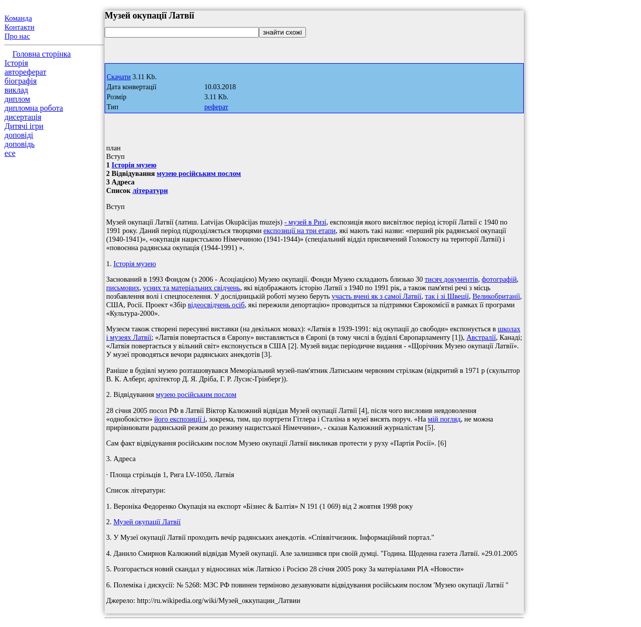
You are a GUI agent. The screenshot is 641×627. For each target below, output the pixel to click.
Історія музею (134, 165)
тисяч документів (451, 279)
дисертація (23, 117)
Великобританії (496, 296)
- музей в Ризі (305, 222)
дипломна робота (34, 108)
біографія (21, 81)
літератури (150, 190)
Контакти (20, 27)
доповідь (20, 144)
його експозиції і (179, 419)
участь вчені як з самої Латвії (376, 296)
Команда (18, 18)
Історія (16, 63)
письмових (122, 288)
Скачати (119, 77)
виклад (16, 90)
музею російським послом (199, 173)
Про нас (17, 36)
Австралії (481, 337)
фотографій (499, 279)
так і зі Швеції (447, 296)
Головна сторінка (42, 54)
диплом (17, 99)
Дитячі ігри (24, 126)
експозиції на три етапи (299, 231)
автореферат (25, 72)
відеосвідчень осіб (216, 305)
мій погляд (444, 419)
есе (10, 153)
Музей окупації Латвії (146, 522)
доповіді (19, 135)
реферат (216, 107)
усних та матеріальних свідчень (191, 288)
